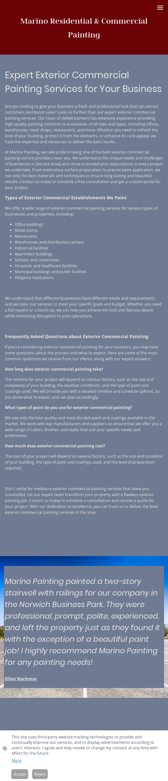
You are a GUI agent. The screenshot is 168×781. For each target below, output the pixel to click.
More (17, 760)
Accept (19, 774)
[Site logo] (84, 27)
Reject (40, 774)
